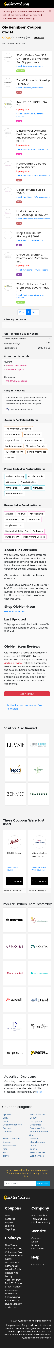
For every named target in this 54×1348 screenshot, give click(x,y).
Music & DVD (9, 1145)
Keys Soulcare (12, 440)
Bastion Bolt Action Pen (17, 531)
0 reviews (39, 37)
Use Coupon (14, 880)
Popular (9, 1222)
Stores (35, 1245)
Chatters (9, 457)
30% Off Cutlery (14, 853)
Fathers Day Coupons (17, 365)
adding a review (13, 663)
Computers (36, 1121)
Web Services (37, 1155)
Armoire (9, 513)
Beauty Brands (12, 434)
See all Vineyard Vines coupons (39, 868)
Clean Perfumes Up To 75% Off (30, 191)
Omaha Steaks (35, 476)
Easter (8, 1259)
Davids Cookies (28, 482)
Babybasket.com (13, 525)
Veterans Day (13, 1279)
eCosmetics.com (14, 451)
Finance (7, 1128)
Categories (37, 1248)
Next (35, 312)
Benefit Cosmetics (36, 451)
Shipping (10, 1229)
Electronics (35, 1124)
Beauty (33, 1117)
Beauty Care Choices (34, 536)
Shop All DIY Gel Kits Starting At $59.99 (28, 234)
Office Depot (12, 487)
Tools (6, 1152)
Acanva (21, 513)
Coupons (36, 1238)
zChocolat (11, 482)
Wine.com (38, 487)
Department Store (12, 1124)
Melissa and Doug (15, 476)
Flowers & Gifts (37, 1128)
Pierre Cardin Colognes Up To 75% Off (31, 165)
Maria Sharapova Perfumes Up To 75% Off (32, 213)
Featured (10, 1219)
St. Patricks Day (14, 1255)
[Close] (50, 11)
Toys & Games (37, 1152)
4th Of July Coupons (16, 380)
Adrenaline (34, 519)
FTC (39, 1091)
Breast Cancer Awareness (13, 1288)
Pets (5, 1149)
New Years (11, 1245)
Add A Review (27, 693)
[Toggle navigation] (47, 4)
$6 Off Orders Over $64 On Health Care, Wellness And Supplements (32, 58)
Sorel (26, 487)
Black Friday (12, 1300)
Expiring (9, 1226)
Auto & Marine (37, 1114)
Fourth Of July (13, 1269)
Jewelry (34, 1138)
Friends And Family (11, 1274)
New (7, 1215)
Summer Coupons (15, 369)
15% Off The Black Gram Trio (31, 103)
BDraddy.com (12, 536)
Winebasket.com (14, 493)
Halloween (11, 1293)
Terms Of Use (39, 1219)
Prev (21, 312)
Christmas (11, 1307)
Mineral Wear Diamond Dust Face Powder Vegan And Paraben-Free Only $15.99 (32, 136)
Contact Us (37, 1264)
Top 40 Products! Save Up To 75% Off (33, 82)
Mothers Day (12, 1262)
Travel (6, 1155)
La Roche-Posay (32, 434)
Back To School (13, 1283)
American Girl (36, 513)
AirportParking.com (14, 519)
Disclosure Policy (40, 1222)
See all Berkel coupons (12, 868)
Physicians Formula (35, 446)
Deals (34, 1241)
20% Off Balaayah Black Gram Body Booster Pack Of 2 (32, 287)
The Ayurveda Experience (18, 428)
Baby (5, 1117)
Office (33, 1145)
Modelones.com (13, 446)
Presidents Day (13, 1248)
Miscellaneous (37, 1142)
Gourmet (7, 1131)
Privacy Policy (39, 1215)
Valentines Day (13, 1252)
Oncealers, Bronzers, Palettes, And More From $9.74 (32, 258)
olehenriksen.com (14, 611)
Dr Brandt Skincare (33, 440)
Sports (33, 1149)
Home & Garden (11, 1138)
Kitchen (7, 1142)
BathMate (38, 531)
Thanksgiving (12, 1297)
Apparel (7, 1114)
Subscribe (42, 1183)
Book (5, 1121)
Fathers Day (12, 1266)
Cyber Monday (13, 1304)
